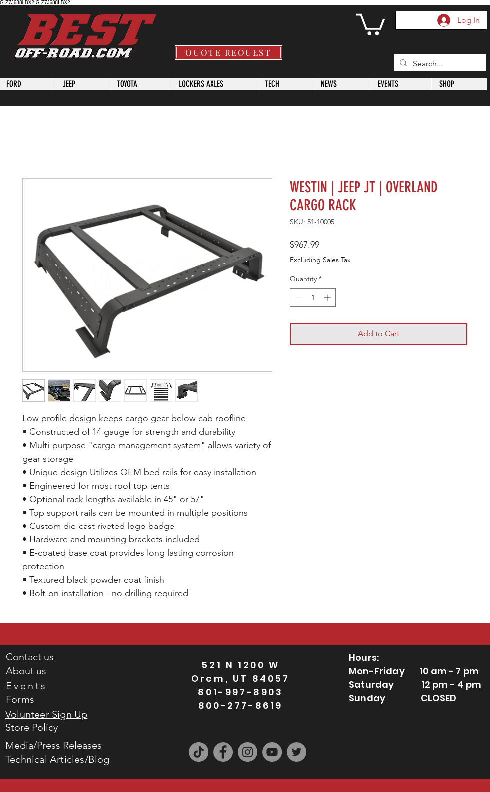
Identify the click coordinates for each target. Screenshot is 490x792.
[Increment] (328, 297)
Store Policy (32, 727)
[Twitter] (296, 752)
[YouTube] (272, 752)
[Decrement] (298, 297)
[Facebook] (223, 752)
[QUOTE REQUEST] (228, 52)
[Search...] (439, 63)
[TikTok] (198, 752)
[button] (370, 23)
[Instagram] (248, 752)
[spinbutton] (313, 297)
